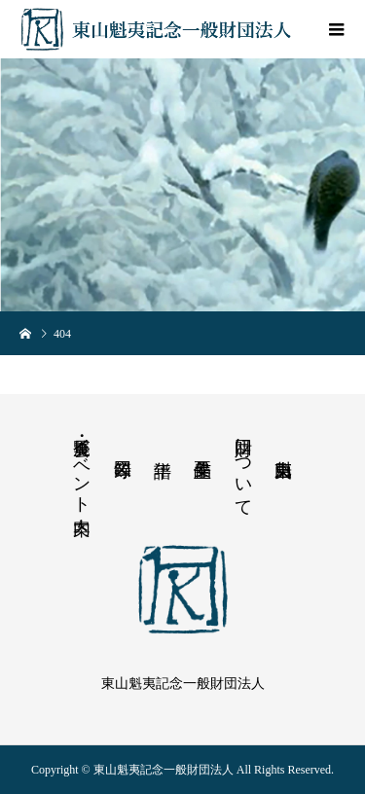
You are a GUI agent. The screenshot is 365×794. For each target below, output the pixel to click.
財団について (243, 467)
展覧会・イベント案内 (81, 465)
